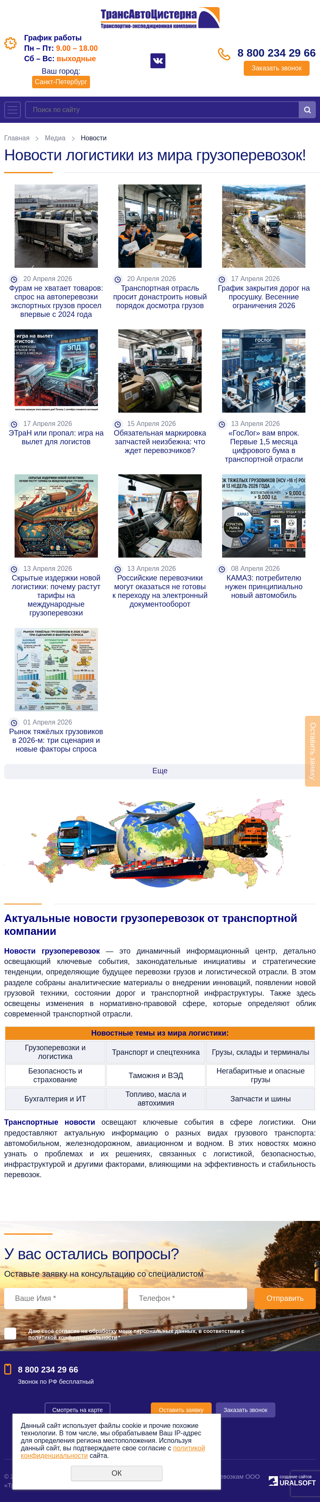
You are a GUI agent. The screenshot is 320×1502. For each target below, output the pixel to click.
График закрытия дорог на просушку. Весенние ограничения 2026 (265, 297)
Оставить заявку (181, 1410)
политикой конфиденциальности (72, 1337)
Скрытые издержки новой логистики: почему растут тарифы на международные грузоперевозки (57, 595)
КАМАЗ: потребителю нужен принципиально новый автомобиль (265, 587)
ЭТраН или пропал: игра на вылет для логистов (57, 437)
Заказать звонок (277, 68)
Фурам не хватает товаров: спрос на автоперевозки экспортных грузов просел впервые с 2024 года (57, 301)
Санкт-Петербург (61, 81)
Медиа (55, 138)
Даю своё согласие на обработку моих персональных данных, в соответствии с (136, 1334)
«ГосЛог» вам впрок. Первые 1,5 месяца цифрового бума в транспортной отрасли (264, 446)
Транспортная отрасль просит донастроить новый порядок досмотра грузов (161, 297)
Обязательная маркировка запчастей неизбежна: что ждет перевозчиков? (161, 442)
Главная (17, 138)
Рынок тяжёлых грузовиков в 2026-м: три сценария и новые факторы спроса (57, 740)
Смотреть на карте (77, 1410)
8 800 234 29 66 (277, 53)
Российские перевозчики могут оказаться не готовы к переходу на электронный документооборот (161, 591)
